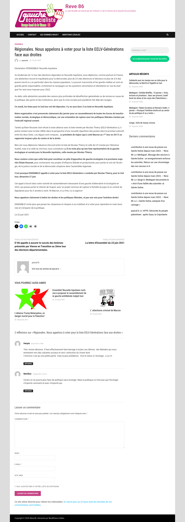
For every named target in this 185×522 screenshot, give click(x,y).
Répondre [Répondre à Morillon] (28, 391)
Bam (62, 518)
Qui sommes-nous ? (49, 35)
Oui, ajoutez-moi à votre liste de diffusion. (37, 486)
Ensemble (19, 44)
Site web (19, 475)
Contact (32, 35)
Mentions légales (71, 35)
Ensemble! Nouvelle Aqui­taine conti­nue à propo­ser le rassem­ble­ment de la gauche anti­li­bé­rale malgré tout (69, 293)
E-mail (18, 464)
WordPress (53, 518)
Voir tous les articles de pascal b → (46, 269)
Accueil (20, 35)
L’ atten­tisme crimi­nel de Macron (105, 310)
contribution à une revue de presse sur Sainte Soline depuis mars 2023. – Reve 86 (149, 151)
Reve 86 (74, 6)
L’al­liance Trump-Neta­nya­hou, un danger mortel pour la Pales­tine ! (30, 314)
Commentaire (22, 419)
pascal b (25, 60)
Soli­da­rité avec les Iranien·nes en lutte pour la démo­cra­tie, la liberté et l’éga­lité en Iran (148, 81)
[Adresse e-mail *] (149, 50)
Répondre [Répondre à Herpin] (28, 364)
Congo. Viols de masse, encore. (142, 123)
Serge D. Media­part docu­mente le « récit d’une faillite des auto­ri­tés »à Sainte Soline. (150, 183)
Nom (17, 453)
